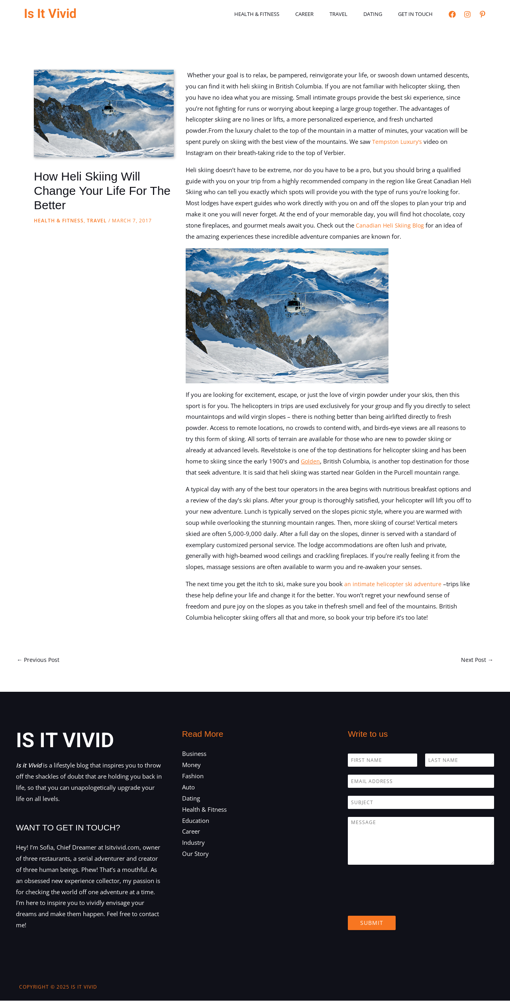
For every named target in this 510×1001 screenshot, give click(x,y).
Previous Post (39, 660)
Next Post (476, 660)
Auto (188, 788)
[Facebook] (452, 14)
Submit (371, 923)
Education (195, 821)
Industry (193, 843)
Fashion (193, 777)
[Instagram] (467, 14)
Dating (381, 14)
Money (191, 765)
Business (194, 754)
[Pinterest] (482, 14)
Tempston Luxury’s (398, 141)
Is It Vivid (50, 13)
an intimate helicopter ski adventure (393, 584)
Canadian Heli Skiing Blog (391, 225)
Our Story (195, 854)
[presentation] (408, 903)
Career (324, 14)
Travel (352, 14)
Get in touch (418, 14)
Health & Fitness (281, 14)
